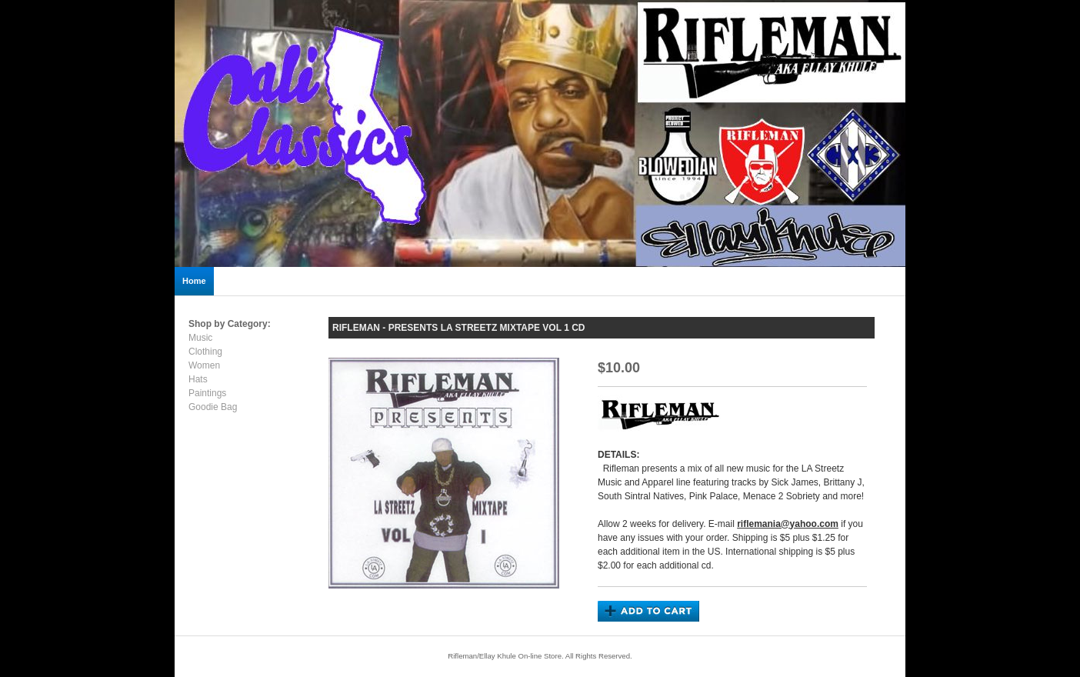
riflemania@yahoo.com (787, 524)
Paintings (207, 393)
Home (194, 280)
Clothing (205, 351)
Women (204, 365)
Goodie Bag (212, 407)
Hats (198, 379)
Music (200, 337)
